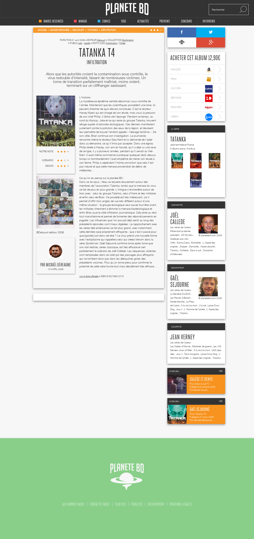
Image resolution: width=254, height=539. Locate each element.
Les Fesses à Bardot (180, 297)
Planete (127, 9)
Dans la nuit (195, 250)
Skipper (183, 246)
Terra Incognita (191, 354)
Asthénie (184, 250)
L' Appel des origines (200, 357)
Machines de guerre (201, 346)
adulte (87, 43)
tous (123, 21)
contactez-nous (100, 504)
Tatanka (178, 140)
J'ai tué (202, 305)
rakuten (192, 107)
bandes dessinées (51, 21)
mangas (80, 21)
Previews (164, 21)
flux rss (120, 504)
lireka (192, 117)
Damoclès (194, 246)
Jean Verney (182, 337)
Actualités (143, 21)
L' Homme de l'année (194, 309)
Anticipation (111, 43)
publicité (137, 504)
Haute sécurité (208, 246)
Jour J (179, 309)
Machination (128, 40)
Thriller (122, 43)
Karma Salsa (183, 242)
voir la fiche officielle (89, 276)
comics (104, 21)
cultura (192, 89)
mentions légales (181, 504)
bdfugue (192, 98)
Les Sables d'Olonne (180, 346)
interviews (209, 21)
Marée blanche (177, 301)
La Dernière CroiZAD (180, 293)
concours (186, 21)
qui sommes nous (73, 504)
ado (80, 43)
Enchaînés (196, 242)
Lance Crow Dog (209, 354)
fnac (192, 79)
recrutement (156, 504)
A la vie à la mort (189, 305)
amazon (192, 70)
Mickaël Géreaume (58, 265)
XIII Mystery (187, 234)
